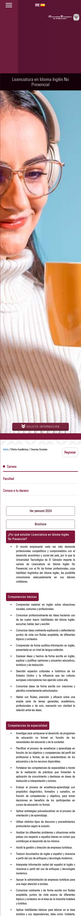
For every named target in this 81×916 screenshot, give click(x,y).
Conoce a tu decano (16, 490)
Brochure (40, 524)
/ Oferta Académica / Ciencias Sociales (25, 449)
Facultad (8, 479)
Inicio (5, 449)
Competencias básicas (22, 597)
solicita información (40, 426)
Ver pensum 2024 (41, 511)
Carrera (9, 466)
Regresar (70, 452)
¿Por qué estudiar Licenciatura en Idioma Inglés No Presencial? (38, 537)
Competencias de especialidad (27, 725)
